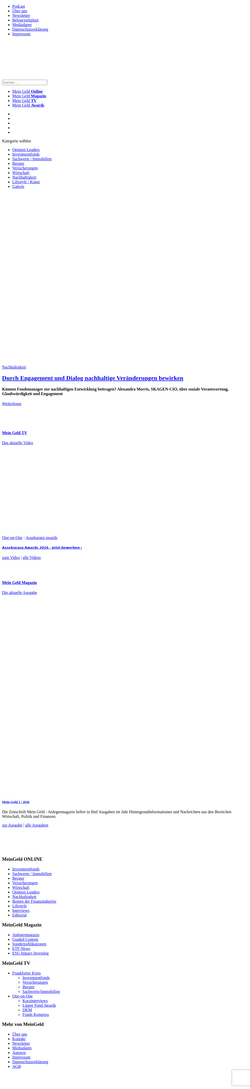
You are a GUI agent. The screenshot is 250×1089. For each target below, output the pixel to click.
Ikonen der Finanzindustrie (34, 901)
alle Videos (32, 557)
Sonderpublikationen (29, 944)
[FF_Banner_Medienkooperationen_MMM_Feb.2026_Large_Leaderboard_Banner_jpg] (126, 849)
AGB (16, 1066)
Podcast (18, 6)
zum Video (11, 557)
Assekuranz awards (41, 537)
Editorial (19, 915)
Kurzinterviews (35, 1001)
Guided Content (25, 939)
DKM (27, 1010)
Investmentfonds (26, 154)
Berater (18, 163)
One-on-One (12, 537)
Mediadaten (22, 24)
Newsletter (21, 15)
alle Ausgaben (36, 825)
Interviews (21, 910)
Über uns (19, 11)
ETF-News (21, 948)
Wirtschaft (20, 172)
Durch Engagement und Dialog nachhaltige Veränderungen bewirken (92, 378)
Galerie (18, 186)
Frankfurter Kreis (26, 973)
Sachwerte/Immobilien (41, 991)
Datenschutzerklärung (30, 29)
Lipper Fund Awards (39, 1005)
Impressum (21, 34)
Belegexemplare (25, 20)
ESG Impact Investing (30, 953)
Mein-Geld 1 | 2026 (15, 802)
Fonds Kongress (35, 1014)
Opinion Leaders (26, 149)
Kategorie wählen (16, 141)
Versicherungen (25, 168)
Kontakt (19, 1039)
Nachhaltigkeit (24, 177)
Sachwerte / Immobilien (32, 159)
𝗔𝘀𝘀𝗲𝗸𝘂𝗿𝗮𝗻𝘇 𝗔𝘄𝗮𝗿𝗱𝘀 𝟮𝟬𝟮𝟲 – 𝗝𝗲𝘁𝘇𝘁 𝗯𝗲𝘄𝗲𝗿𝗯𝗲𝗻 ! (42, 547)
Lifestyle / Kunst (26, 182)
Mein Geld (29, 96)
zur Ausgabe (12, 825)
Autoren (19, 1052)
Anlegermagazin (25, 935)
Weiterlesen (11, 404)
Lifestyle (19, 906)
